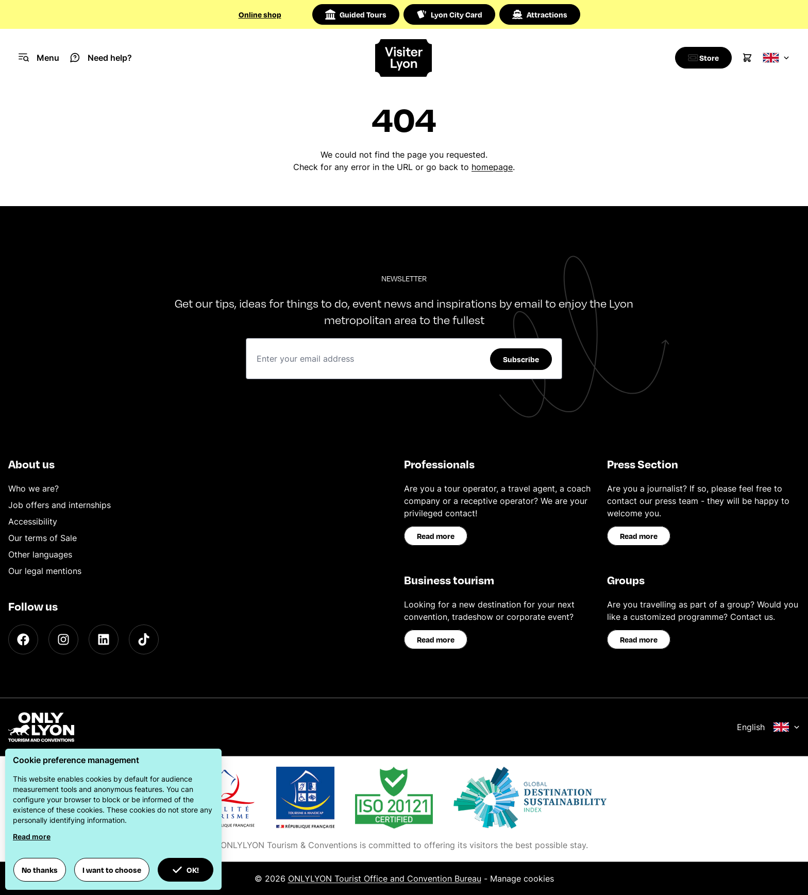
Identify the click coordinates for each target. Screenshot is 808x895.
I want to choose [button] (111, 870)
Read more (435, 536)
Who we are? (33, 488)
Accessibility (32, 521)
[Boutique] (701, 58)
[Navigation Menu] (39, 58)
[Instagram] (63, 639)
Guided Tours (355, 14)
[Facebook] (23, 639)
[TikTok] (144, 639)
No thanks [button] (40, 870)
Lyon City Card (449, 14)
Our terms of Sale (42, 538)
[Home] (404, 58)
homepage (492, 167)
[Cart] (747, 58)
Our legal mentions (44, 571)
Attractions (539, 14)
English (768, 727)
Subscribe (521, 359)
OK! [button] (185, 870)
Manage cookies (522, 878)
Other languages (40, 554)
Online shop (260, 14)
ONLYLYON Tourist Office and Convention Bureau (384, 878)
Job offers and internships (59, 505)
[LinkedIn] (104, 639)
